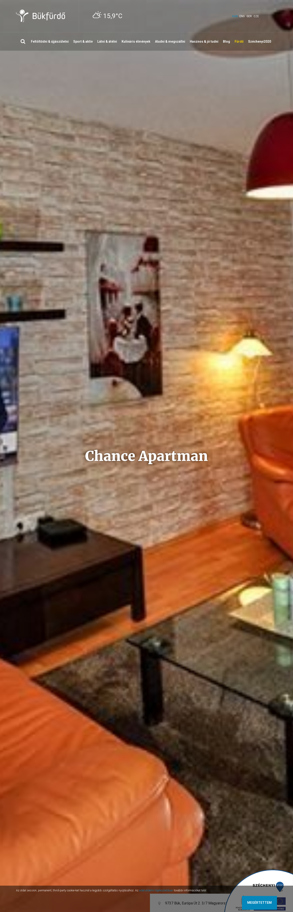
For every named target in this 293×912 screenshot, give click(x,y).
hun (235, 16)
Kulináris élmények (136, 41)
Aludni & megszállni (170, 41)
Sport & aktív (83, 41)
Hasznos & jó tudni (204, 41)
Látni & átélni (107, 41)
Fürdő (239, 41)
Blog (226, 41)
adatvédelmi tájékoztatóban (156, 890)
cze (256, 16)
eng (242, 16)
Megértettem (259, 902)
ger (249, 16)
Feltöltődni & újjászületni (50, 41)
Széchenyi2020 (259, 41)
